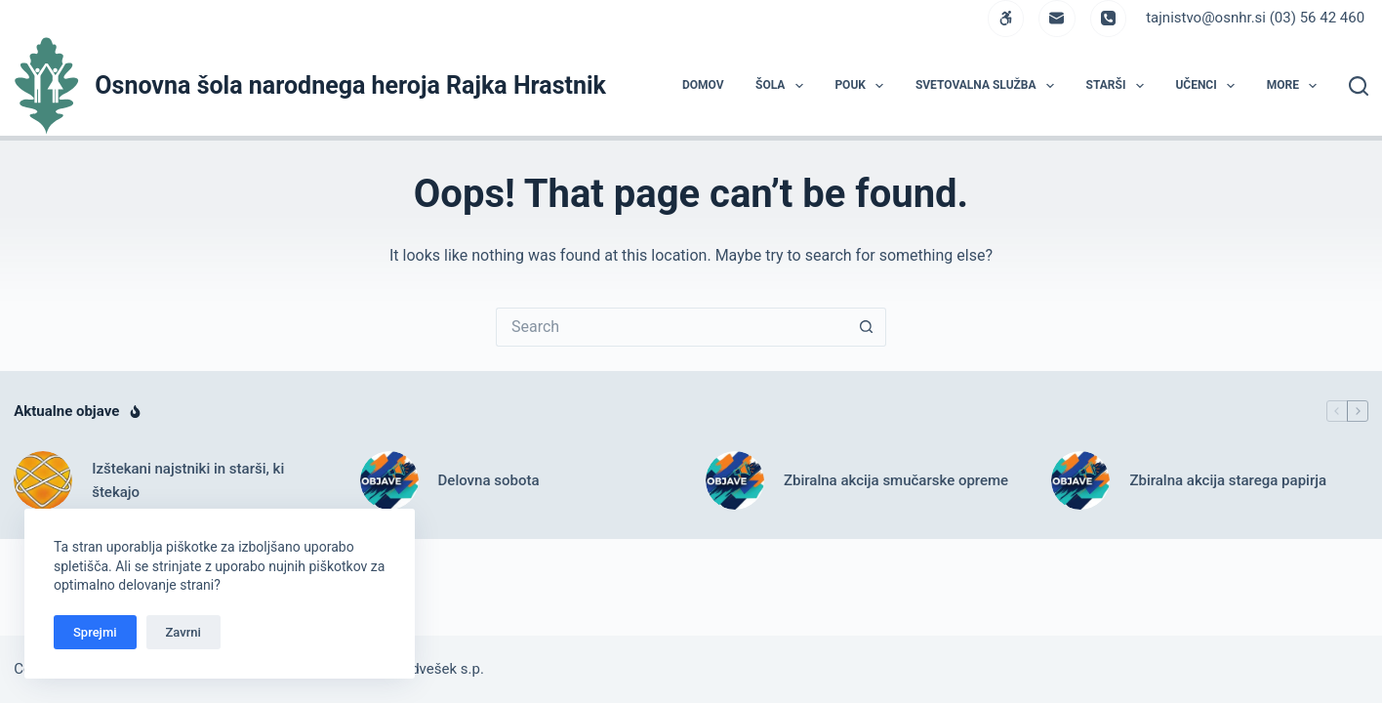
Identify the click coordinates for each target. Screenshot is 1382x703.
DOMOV (703, 85)
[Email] (1057, 18)
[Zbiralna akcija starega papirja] (1080, 480)
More (1296, 86)
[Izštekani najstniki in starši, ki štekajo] (43, 480)
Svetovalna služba (988, 86)
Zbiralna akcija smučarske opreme (896, 480)
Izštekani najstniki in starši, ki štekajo (188, 481)
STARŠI (1119, 86)
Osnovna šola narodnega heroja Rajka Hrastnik (350, 85)
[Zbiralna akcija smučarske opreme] (735, 480)
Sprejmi (95, 632)
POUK (862, 86)
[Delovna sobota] (389, 480)
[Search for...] (671, 327)
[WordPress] (1006, 18)
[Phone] (1108, 18)
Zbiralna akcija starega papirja (1227, 480)
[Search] (1358, 86)
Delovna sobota (489, 480)
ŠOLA (783, 86)
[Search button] (866, 327)
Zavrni (183, 632)
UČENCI (1208, 86)
